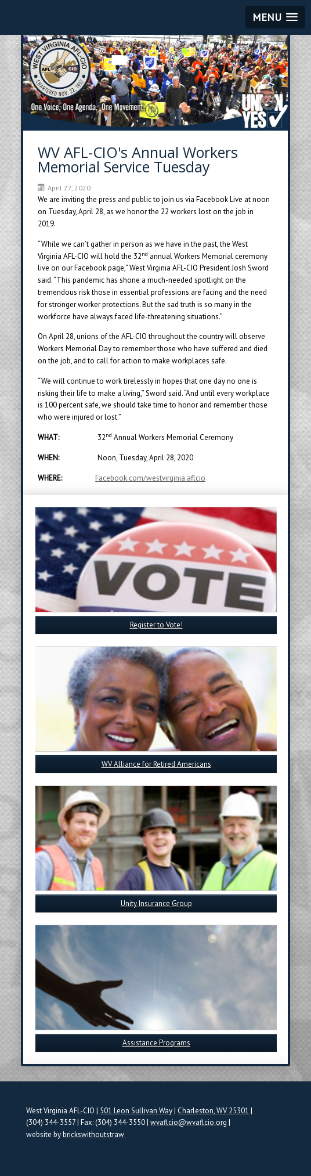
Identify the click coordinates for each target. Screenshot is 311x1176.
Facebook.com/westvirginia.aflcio (150, 478)
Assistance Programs (156, 1043)
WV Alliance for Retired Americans (156, 764)
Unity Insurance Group (156, 903)
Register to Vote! (156, 625)
